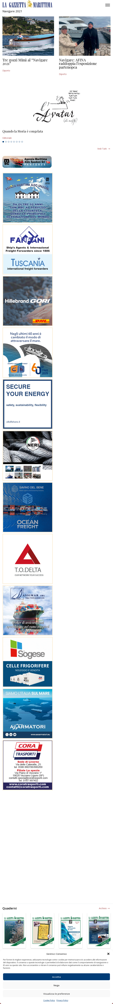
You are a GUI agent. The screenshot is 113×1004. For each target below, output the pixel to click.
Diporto (6, 70)
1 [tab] (3, 142)
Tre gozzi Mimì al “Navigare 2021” (25, 61)
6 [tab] (17, 142)
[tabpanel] (56, 135)
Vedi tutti (102, 148)
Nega (56, 985)
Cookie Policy (49, 1000)
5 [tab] (14, 142)
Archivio (103, 908)
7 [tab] (19, 142)
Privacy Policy (62, 1000)
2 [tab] (6, 142)
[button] (108, 953)
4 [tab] (11, 142)
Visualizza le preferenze (56, 993)
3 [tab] (8, 142)
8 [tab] (22, 142)
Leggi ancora (56, 135)
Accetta (56, 976)
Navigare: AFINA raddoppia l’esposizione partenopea (78, 63)
